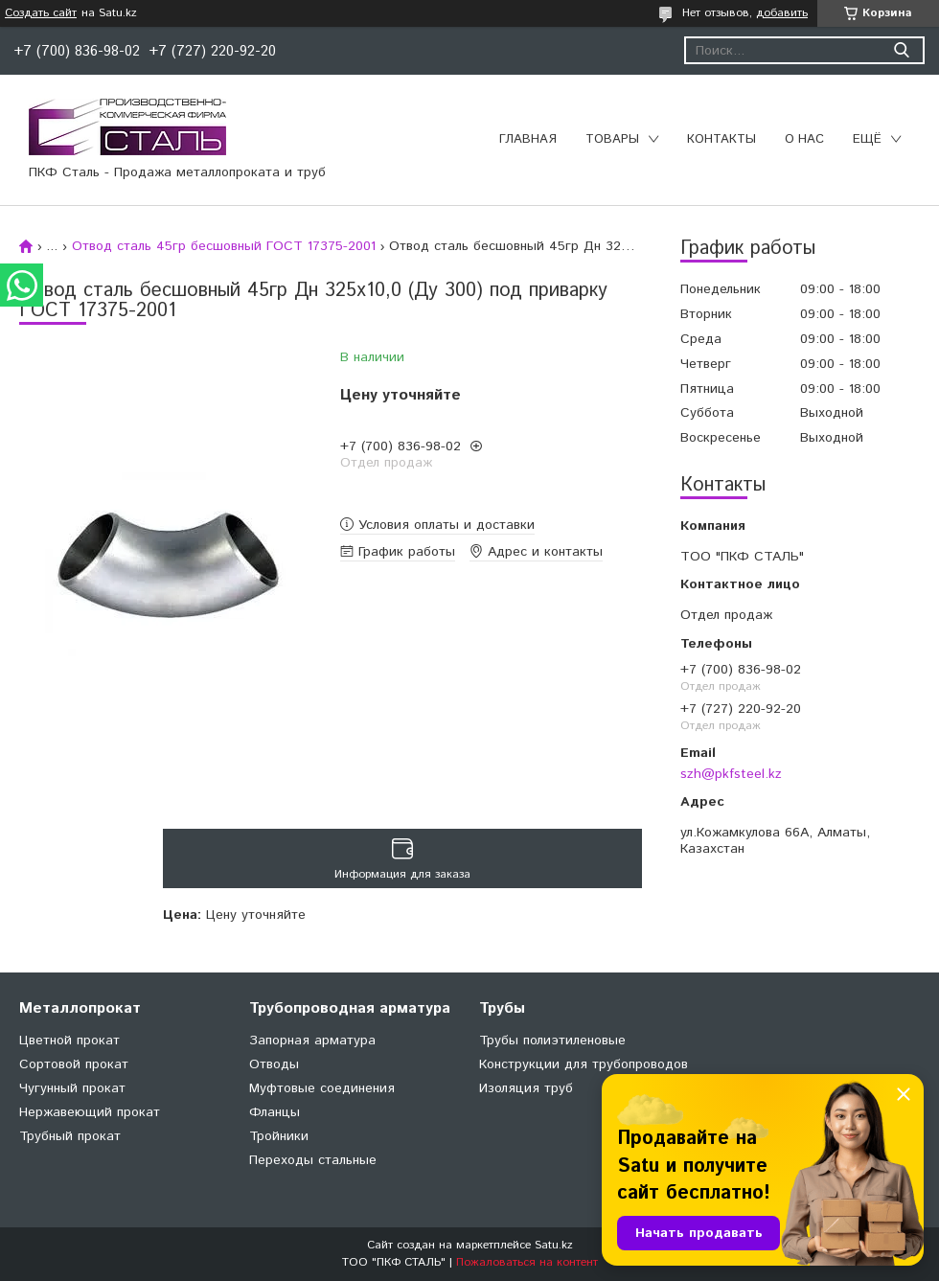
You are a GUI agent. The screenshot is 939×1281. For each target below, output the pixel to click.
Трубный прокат (70, 1136)
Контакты (721, 139)
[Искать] (901, 50)
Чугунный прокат (72, 1088)
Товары (612, 139)
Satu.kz (554, 1245)
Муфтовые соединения (322, 1088)
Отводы (274, 1064)
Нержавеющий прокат (89, 1112)
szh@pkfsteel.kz (731, 774)
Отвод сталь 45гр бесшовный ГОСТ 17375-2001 (224, 246)
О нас (804, 139)
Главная (528, 139)
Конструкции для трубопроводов (583, 1064)
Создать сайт (41, 13)
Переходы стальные (313, 1160)
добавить (782, 13)
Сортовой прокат (73, 1064)
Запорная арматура (312, 1040)
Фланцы (274, 1112)
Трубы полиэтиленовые (552, 1040)
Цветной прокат (69, 1040)
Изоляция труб (526, 1088)
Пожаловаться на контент (527, 1262)
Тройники (279, 1136)
